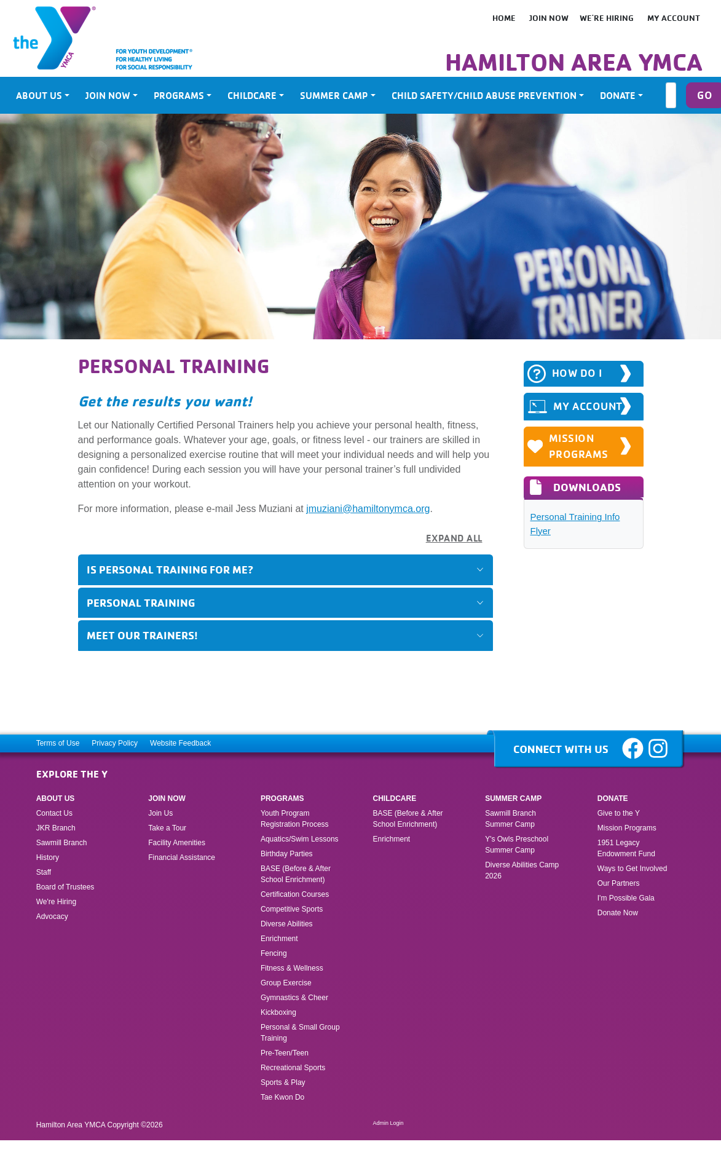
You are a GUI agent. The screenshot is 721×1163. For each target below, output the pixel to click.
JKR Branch (56, 828)
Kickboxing (278, 1012)
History (47, 857)
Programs (282, 798)
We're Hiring (607, 18)
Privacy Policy (115, 743)
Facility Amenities (176, 842)
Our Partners (618, 883)
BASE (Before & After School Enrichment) (296, 874)
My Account (673, 18)
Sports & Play (284, 1082)
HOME (504, 18)
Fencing (275, 953)
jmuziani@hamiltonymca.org (368, 508)
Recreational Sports (293, 1067)
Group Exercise (286, 983)
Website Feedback (180, 743)
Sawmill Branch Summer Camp (510, 819)
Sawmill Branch (61, 842)
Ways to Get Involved (632, 868)
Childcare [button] (252, 95)
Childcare (395, 798)
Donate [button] (618, 95)
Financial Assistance (181, 857)
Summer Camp (513, 798)
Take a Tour (167, 828)
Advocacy (52, 916)
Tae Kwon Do (282, 1097)
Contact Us (54, 813)
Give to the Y (618, 813)
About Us (55, 798)
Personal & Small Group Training (300, 1033)
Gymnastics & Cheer (294, 997)
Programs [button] (179, 95)
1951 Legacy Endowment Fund (626, 848)
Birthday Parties (287, 854)
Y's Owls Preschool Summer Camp (516, 844)
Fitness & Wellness (292, 968)
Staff (43, 872)
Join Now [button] (107, 95)
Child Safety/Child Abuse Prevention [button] (484, 95)
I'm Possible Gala (626, 898)
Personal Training (141, 602)
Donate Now (617, 913)
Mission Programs (568, 446)
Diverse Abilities (287, 924)
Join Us (160, 813)
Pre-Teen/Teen (285, 1053)
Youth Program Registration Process (295, 819)
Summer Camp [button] (334, 95)
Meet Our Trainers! (142, 635)
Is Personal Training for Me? (170, 569)
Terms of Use (58, 743)
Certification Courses (295, 894)
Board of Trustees (65, 887)
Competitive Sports (292, 909)
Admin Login (388, 1123)
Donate (612, 798)
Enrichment (279, 938)
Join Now (549, 18)
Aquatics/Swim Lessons (300, 839)
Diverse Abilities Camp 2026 (522, 870)
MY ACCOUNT (575, 406)
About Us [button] (39, 95)
